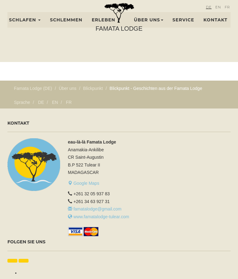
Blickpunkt (93, 88)
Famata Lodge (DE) (33, 88)
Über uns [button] (148, 27)
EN (218, 14)
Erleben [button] (106, 27)
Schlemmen (66, 27)
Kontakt (215, 27)
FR (227, 14)
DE (208, 14)
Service (183, 27)
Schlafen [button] (25, 27)
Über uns (68, 88)
